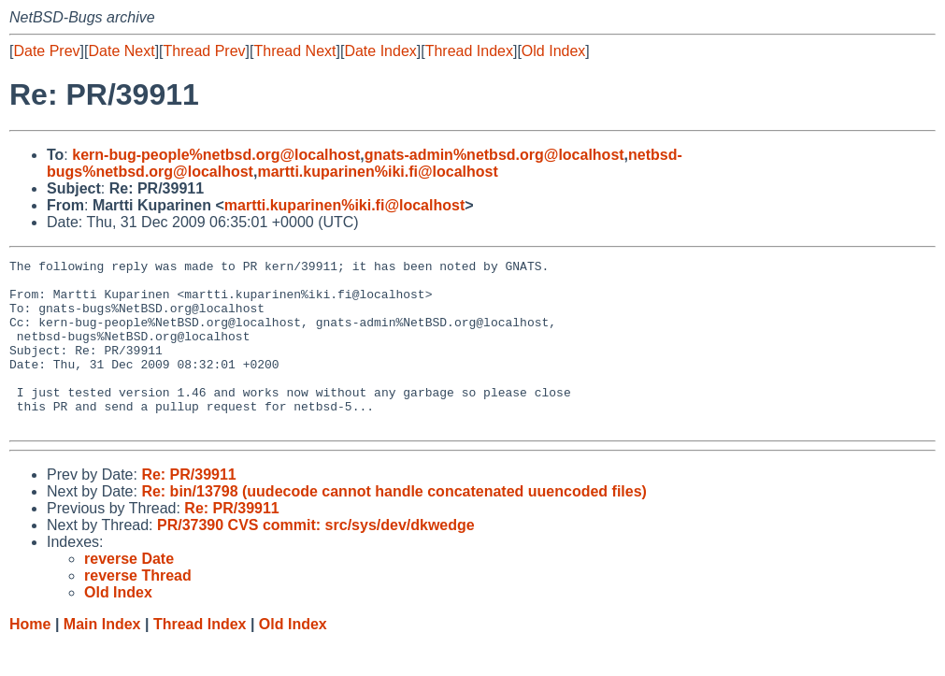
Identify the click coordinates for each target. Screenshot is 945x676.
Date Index (380, 51)
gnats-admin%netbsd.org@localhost (494, 155)
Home (29, 658)
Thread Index (469, 51)
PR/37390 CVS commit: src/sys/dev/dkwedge (316, 559)
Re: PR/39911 (188, 508)
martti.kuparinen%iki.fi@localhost (377, 172)
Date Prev (46, 51)
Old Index (553, 51)
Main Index (102, 658)
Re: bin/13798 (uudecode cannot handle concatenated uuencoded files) (394, 525)
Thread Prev (205, 51)
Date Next (121, 51)
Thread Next (294, 51)
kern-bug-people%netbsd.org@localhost (216, 155)
